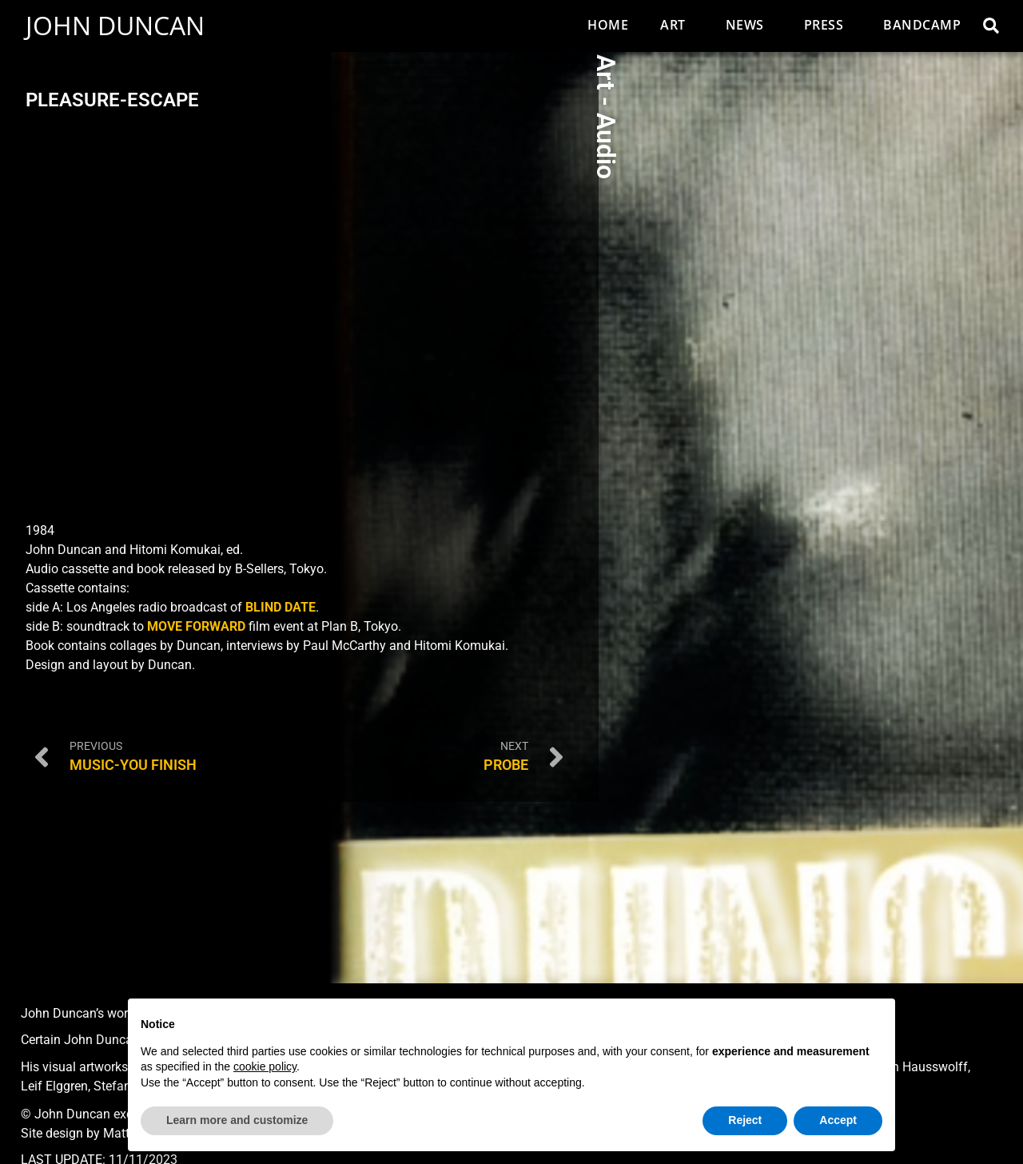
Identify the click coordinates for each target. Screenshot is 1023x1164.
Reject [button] (745, 1120)
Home (607, 25)
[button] (991, 25)
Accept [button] (838, 1120)
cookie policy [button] (265, 1066)
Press (828, 25)
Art (677, 25)
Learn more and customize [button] (237, 1120)
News (749, 25)
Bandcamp (922, 25)
